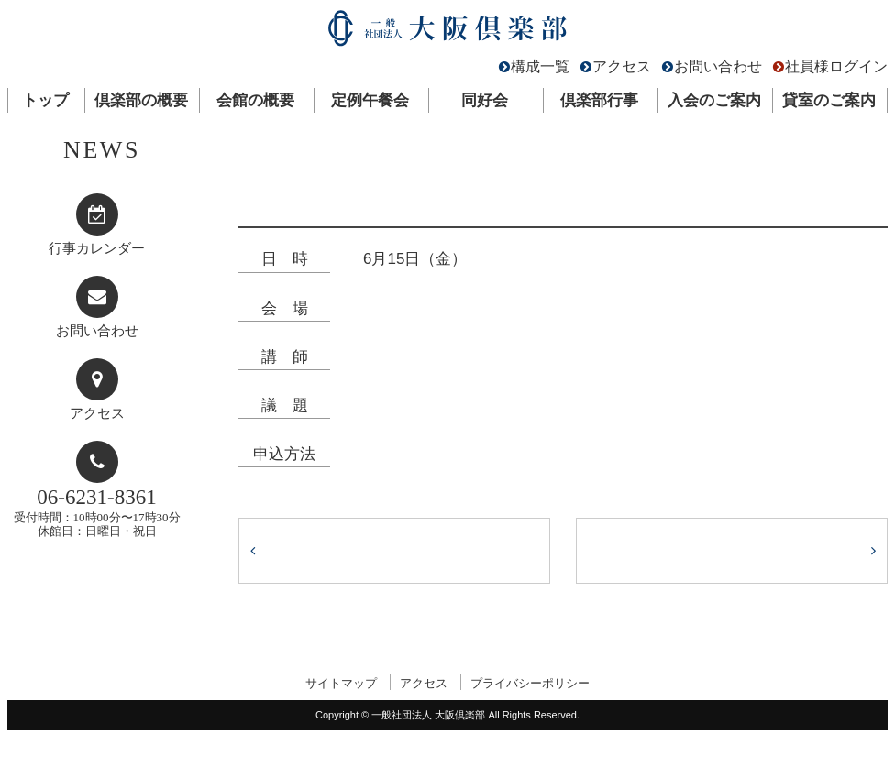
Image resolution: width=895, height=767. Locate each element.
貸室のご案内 (829, 100)
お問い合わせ (718, 66)
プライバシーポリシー (530, 683)
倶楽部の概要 (141, 100)
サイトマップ (341, 683)
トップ (45, 100)
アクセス (621, 66)
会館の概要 (255, 100)
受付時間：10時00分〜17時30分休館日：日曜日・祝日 (97, 512)
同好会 (484, 100)
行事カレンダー (97, 248)
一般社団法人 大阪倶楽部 (447, 32)
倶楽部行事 (599, 100)
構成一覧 (540, 66)
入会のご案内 (714, 100)
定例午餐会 (370, 100)
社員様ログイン (836, 66)
